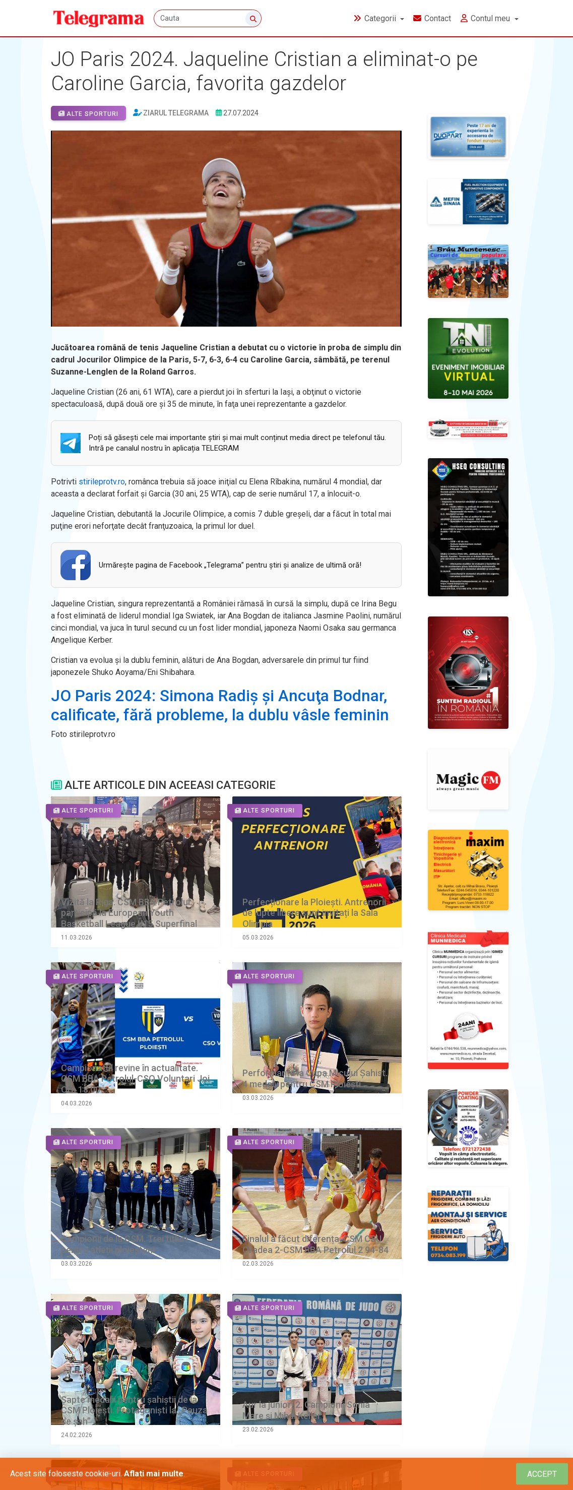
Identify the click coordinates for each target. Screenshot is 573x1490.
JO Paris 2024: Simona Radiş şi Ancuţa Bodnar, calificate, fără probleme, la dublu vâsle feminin (220, 705)
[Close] (542, 1474)
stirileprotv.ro (102, 481)
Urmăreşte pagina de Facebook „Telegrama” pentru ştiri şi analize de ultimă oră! (230, 565)
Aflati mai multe (153, 1473)
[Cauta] (209, 19)
